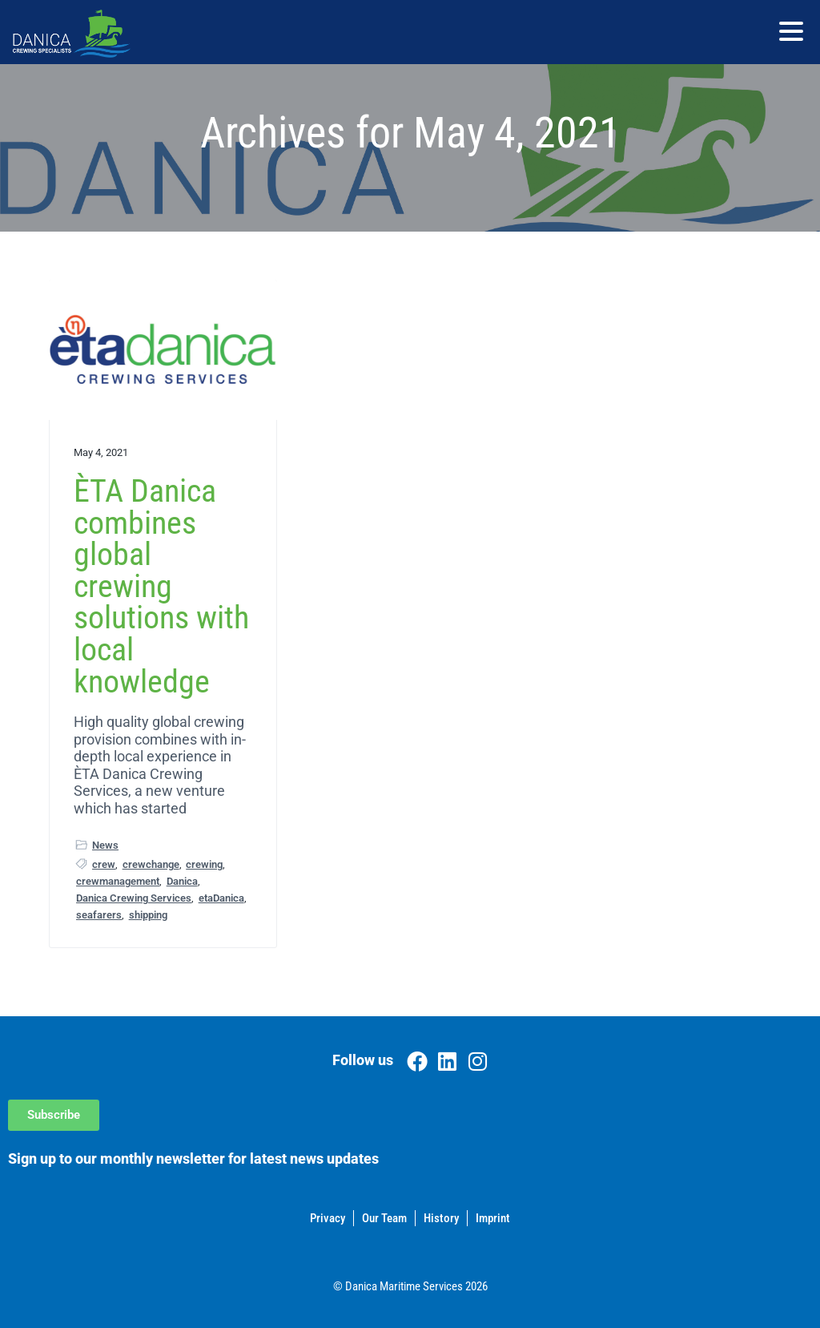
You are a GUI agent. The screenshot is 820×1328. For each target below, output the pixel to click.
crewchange (151, 864)
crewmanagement (117, 881)
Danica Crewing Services (133, 898)
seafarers (99, 915)
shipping (148, 915)
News (105, 845)
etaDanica (221, 898)
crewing (204, 864)
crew (103, 864)
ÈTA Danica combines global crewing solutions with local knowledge (161, 586)
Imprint (493, 1218)
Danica (182, 881)
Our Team (384, 1218)
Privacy (327, 1218)
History (441, 1218)
